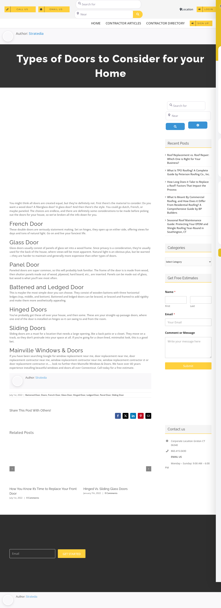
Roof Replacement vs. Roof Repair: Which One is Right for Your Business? (188, 158)
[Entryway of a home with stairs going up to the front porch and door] (80, 148)
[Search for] (108, 4)
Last (192, 306)
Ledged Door (93, 395)
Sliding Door (118, 395)
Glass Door (66, 395)
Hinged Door (79, 395)
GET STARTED (72, 554)
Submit (188, 366)
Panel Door (105, 395)
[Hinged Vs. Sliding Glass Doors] (117, 440)
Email (170, 314)
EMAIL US (176, 456)
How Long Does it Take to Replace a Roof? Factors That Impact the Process (188, 185)
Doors (44, 395)
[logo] (19, 21)
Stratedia (36, 33)
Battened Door (32, 395)
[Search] (138, 14)
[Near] (104, 14)
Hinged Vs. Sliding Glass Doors (105, 489)
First (167, 306)
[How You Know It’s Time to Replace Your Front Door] (43, 440)
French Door (54, 395)
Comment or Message (180, 332)
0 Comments (32, 497)
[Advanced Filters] (197, 125)
